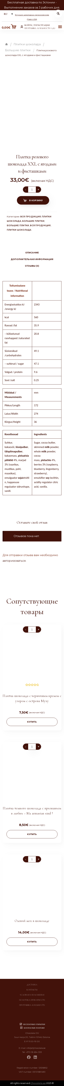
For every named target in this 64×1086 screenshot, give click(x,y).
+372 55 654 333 (34, 1052)
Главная (6, 44)
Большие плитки (18, 50)
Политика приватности (32, 1000)
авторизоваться (14, 560)
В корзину (36, 200)
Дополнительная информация (32, 259)
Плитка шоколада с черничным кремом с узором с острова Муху (32, 698)
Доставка (32, 984)
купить (32, 722)
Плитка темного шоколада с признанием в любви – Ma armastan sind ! (32, 810)
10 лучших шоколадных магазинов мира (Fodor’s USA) (32, 17)
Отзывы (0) (32, 266)
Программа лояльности (32, 1005)
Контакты (32, 990)
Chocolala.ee (38, 1083)
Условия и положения (32, 995)
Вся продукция (30, 216)
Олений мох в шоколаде (32, 921)
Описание (32, 252)
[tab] (32, 252)
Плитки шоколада (27, 44)
